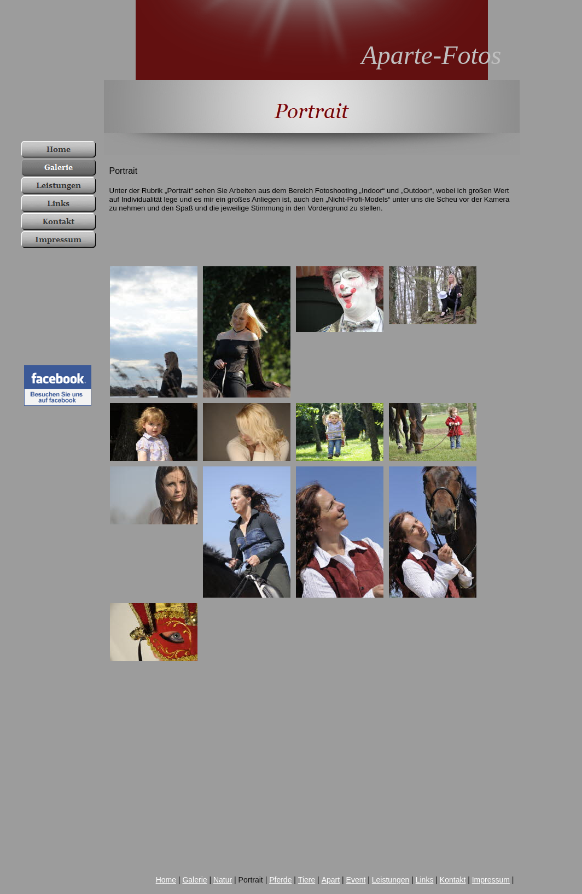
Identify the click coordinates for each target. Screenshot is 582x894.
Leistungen (391, 879)
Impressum (491, 879)
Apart (331, 879)
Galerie (194, 879)
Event (356, 879)
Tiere (306, 879)
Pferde (280, 879)
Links (425, 879)
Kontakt (452, 879)
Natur (222, 879)
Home (166, 879)
